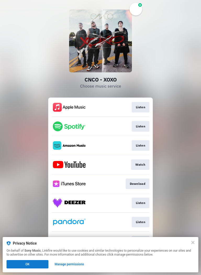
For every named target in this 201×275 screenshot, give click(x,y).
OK (27, 264)
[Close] (193, 242)
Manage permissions (69, 264)
